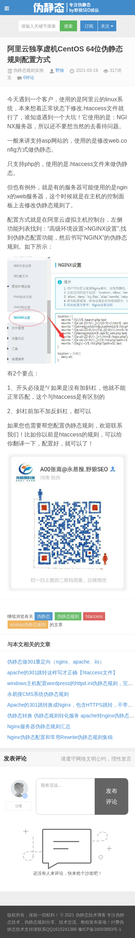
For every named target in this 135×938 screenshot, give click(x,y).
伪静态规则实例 (25, 70)
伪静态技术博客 (67, 7)
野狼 (59, 70)
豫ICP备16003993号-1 (99, 929)
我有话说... (66, 797)
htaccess (94, 616)
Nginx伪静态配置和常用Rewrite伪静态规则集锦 (60, 737)
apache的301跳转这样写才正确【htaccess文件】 (62, 672)
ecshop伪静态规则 (28, 624)
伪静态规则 (68, 616)
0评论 (29, 77)
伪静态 (43, 616)
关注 (107, 26)
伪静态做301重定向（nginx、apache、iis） (55, 662)
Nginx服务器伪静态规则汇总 (39, 726)
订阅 (89, 26)
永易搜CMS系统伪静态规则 (38, 694)
